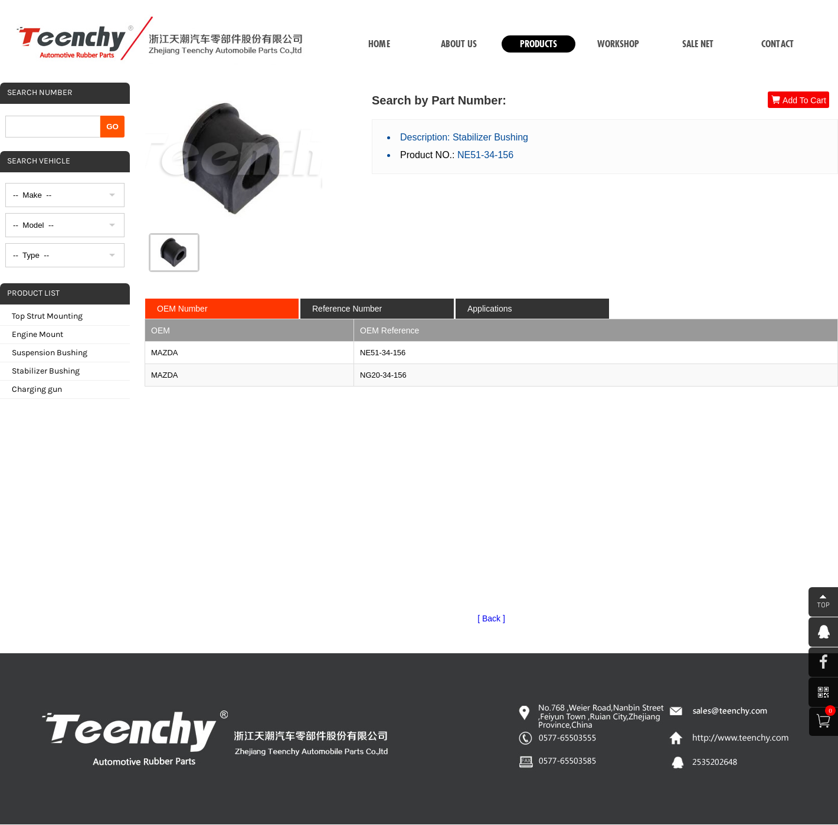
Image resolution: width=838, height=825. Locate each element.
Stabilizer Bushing (46, 371)
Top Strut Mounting (47, 316)
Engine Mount (37, 334)
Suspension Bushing (49, 353)
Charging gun (37, 389)
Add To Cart (798, 100)
